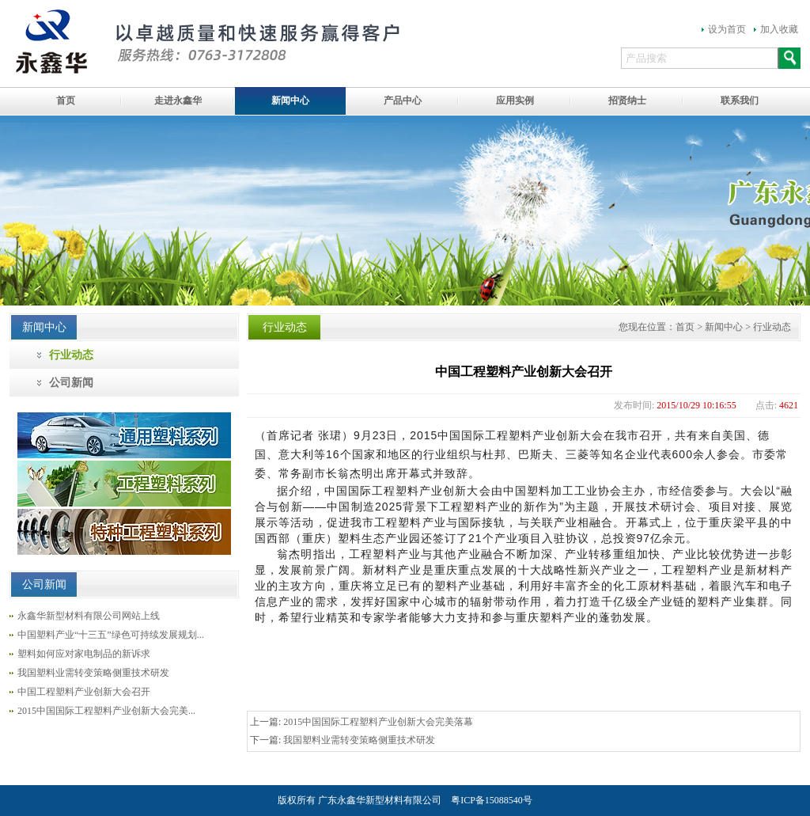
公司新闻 (71, 383)
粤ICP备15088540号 (491, 800)
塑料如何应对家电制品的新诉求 (83, 653)
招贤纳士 (627, 100)
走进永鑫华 (178, 100)
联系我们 (740, 100)
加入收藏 (779, 29)
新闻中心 (290, 100)
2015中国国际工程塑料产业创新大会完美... (106, 710)
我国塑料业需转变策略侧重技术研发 (93, 672)
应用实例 (515, 100)
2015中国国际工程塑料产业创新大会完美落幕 (378, 721)
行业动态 (71, 355)
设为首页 (727, 29)
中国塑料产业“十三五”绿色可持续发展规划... (110, 634)
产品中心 (403, 100)
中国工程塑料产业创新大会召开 (83, 691)
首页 (65, 100)
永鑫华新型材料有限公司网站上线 (88, 615)
